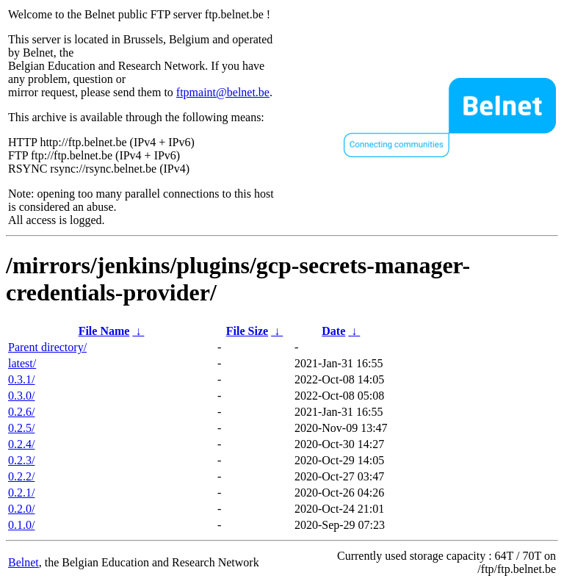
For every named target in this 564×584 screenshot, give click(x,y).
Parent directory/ (47, 347)
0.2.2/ (21, 476)
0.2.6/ (21, 411)
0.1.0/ (21, 525)
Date (333, 331)
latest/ (22, 363)
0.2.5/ (21, 428)
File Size (247, 331)
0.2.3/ (21, 460)
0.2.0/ (21, 508)
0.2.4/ (21, 444)
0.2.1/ (21, 492)
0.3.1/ (21, 379)
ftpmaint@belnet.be (223, 92)
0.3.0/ (21, 395)
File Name (104, 331)
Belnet (23, 562)
